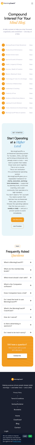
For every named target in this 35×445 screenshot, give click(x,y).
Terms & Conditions (17, 398)
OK (30, 436)
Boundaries (17, 409)
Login (6, 431)
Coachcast (18, 420)
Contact (18, 427)
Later (25, 436)
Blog (17, 424)
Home (17, 416)
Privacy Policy (17, 392)
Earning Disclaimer (17, 404)
